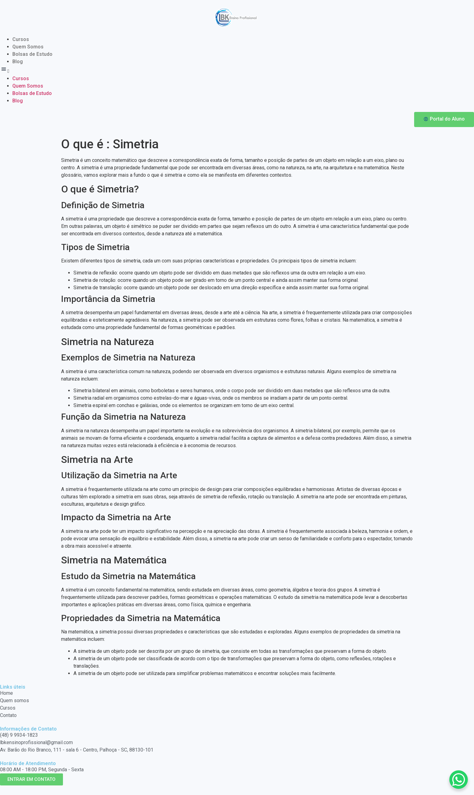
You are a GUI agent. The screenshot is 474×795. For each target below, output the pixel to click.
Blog (17, 61)
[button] (237, 70)
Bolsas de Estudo (32, 54)
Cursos (20, 39)
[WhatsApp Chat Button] (458, 779)
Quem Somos (28, 47)
